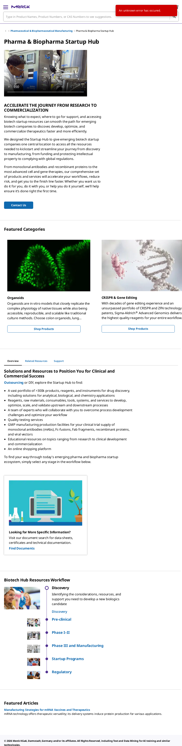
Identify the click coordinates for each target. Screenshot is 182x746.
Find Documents (22, 548)
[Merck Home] (20, 6)
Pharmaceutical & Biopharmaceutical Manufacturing (42, 31)
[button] (92, 619)
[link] (12, 740)
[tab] (13, 361)
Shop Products (44, 329)
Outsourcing (13, 382)
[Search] (174, 16)
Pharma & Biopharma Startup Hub (95, 31)
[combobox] (91, 16)
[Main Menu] (5, 7)
